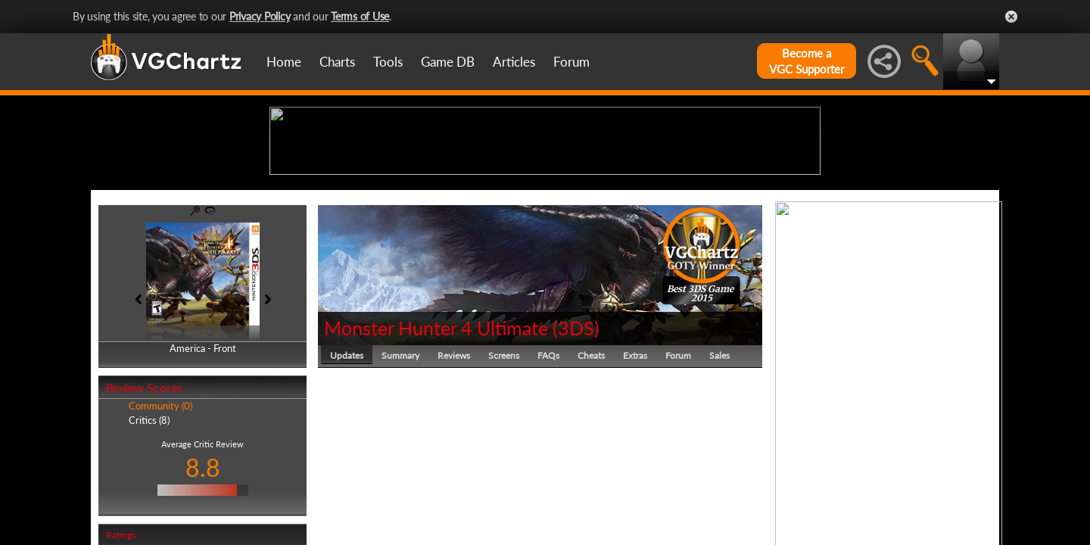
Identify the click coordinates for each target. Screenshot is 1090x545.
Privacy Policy (260, 16)
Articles (514, 62)
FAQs (548, 472)
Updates (346, 472)
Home (283, 62)
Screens (503, 472)
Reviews (454, 472)
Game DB (448, 62)
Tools (388, 62)
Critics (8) (149, 537)
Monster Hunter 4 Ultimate (436, 445)
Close (1011, 17)
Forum (571, 62)
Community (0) (160, 524)
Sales (719, 472)
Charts (337, 62)
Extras (635, 472)
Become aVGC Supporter (806, 61)
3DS (576, 445)
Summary (400, 472)
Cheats (591, 472)
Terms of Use (360, 16)
